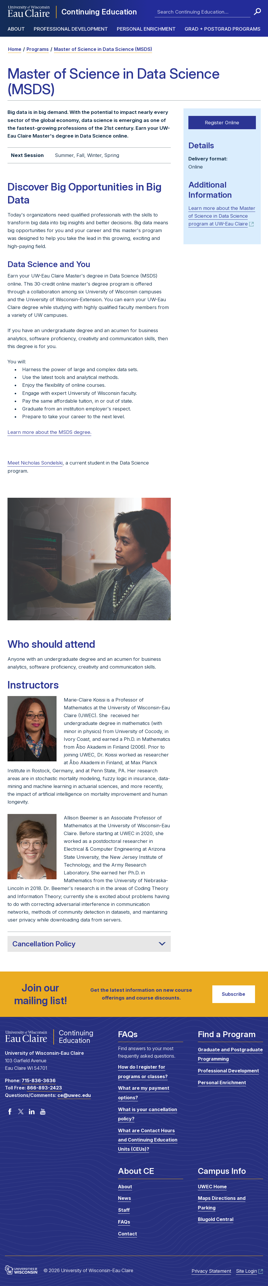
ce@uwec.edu (74, 1095)
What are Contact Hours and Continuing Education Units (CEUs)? (147, 1140)
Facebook (10, 1111)
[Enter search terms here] (202, 12)
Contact (127, 1234)
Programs (38, 49)
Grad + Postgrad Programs (222, 29)
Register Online (222, 122)
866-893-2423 (44, 1088)
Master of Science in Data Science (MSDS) (103, 49)
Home (14, 49)
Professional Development (71, 29)
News (124, 1198)
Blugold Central (215, 1219)
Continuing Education (99, 11)
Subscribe (233, 994)
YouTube (43, 1111)
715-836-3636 (39, 1080)
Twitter (21, 1111)
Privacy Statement (211, 1271)
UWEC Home (212, 1186)
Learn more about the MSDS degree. (49, 432)
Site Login (246, 1271)
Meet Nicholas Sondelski (35, 463)
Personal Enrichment (146, 29)
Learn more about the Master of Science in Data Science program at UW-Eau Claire (221, 215)
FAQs (124, 1222)
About (16, 29)
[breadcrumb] (134, 49)
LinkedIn (32, 1111)
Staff (124, 1210)
